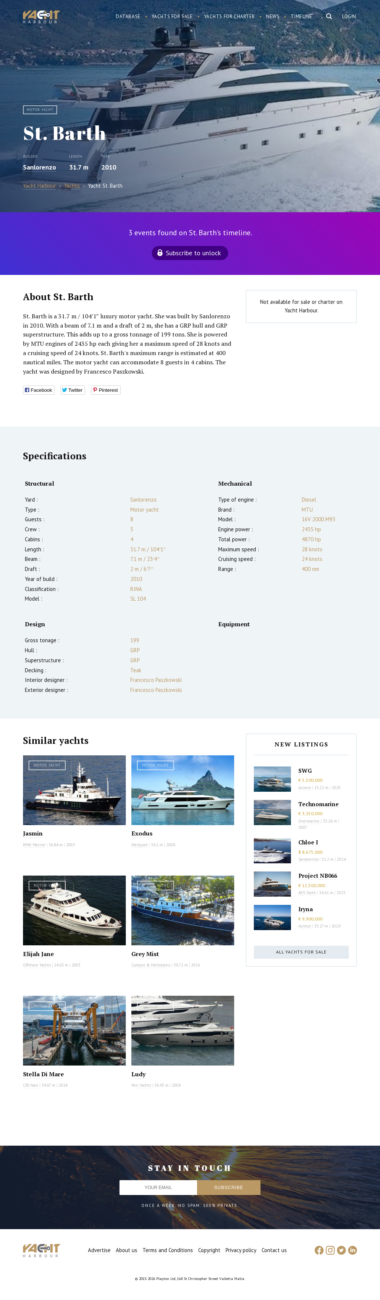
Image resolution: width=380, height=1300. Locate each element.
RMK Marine (34, 844)
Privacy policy (241, 1250)
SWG (305, 770)
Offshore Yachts (37, 965)
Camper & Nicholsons (150, 965)
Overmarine (309, 821)
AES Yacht (307, 892)
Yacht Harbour (41, 17)
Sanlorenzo (39, 167)
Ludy (138, 1074)
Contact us (274, 1250)
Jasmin (33, 833)
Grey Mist (145, 954)
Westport (139, 844)
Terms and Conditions (167, 1250)
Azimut (304, 787)
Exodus (142, 833)
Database (128, 16)
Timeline (301, 16)
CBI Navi (30, 1085)
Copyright (209, 1250)
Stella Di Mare (43, 1074)
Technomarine (318, 804)
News (272, 16)
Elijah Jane (38, 954)
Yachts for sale (172, 16)
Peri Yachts (141, 1085)
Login (349, 16)
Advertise (99, 1250)
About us (126, 1250)
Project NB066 (317, 875)
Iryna (305, 909)
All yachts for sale (301, 952)
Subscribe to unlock (193, 253)
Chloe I (308, 842)
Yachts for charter (229, 16)
